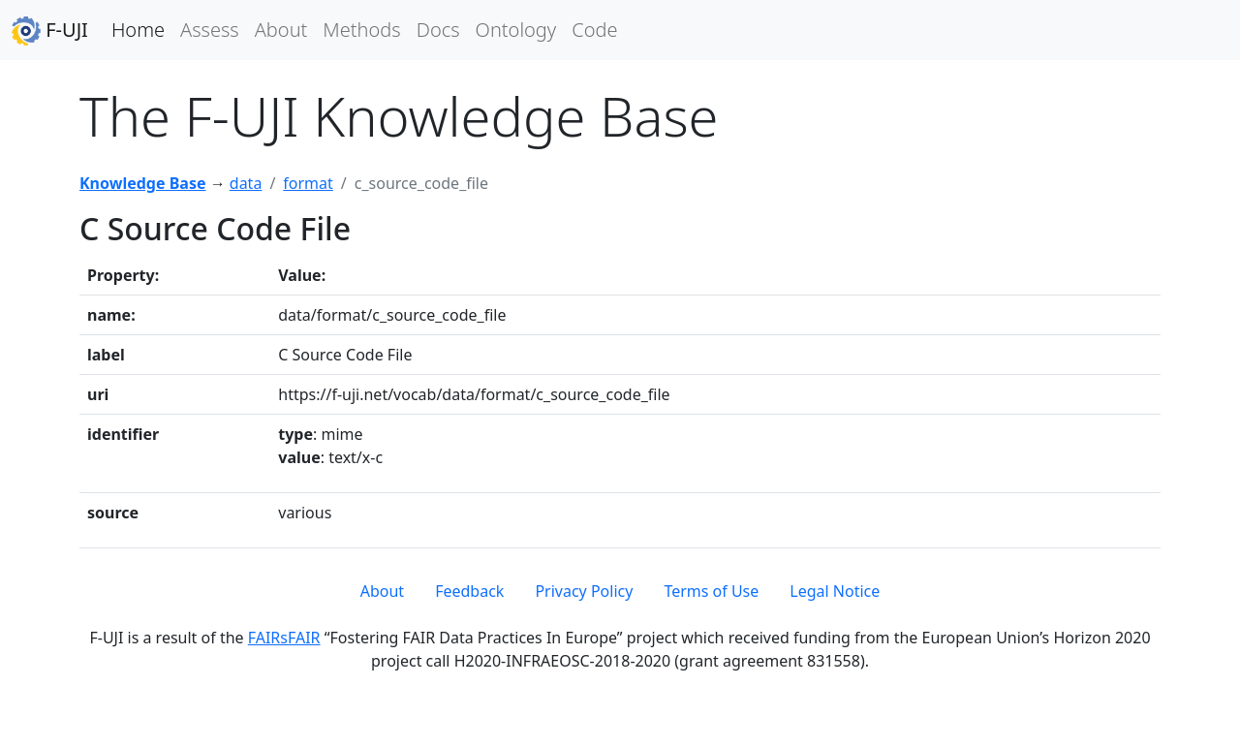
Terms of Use (711, 591)
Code (594, 29)
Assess (209, 29)
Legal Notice (835, 591)
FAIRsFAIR (284, 637)
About (281, 29)
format (308, 183)
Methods (361, 29)
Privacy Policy (584, 591)
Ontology (516, 29)
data (246, 183)
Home (138, 29)
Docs (438, 29)
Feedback (469, 591)
